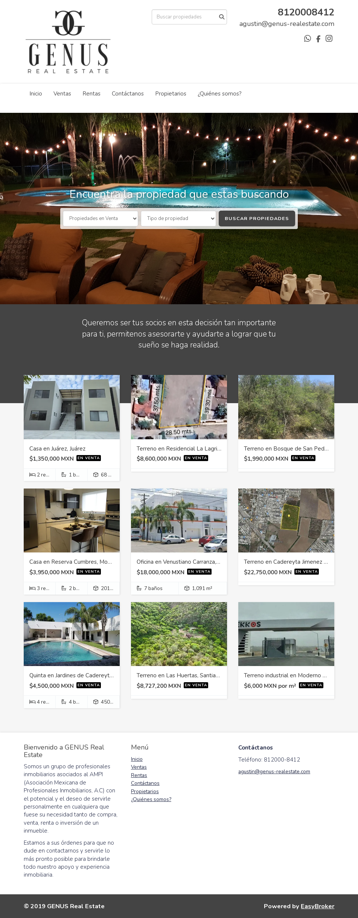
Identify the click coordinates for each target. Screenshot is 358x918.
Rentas (91, 93)
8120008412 (306, 12)
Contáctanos (128, 93)
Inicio (35, 93)
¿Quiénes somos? (220, 93)
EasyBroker (317, 906)
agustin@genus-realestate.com (274, 771)
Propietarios (170, 93)
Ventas (62, 93)
